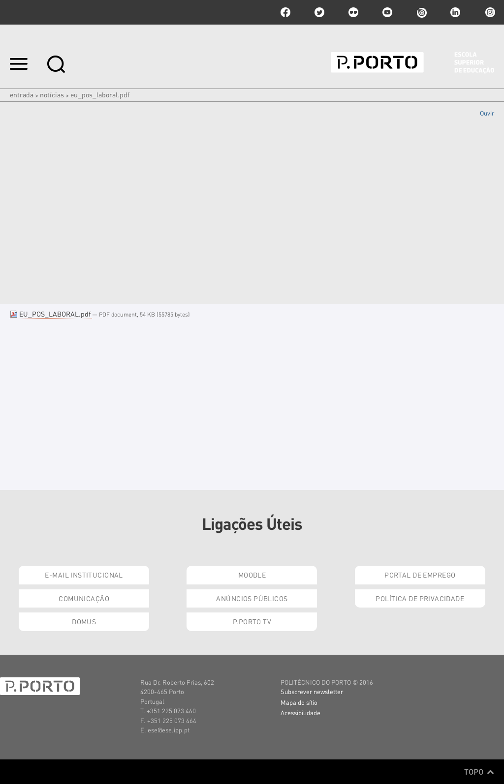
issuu (421, 12)
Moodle (252, 574)
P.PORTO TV (252, 621)
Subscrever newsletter (312, 691)
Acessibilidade (300, 712)
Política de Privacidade (420, 598)
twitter (319, 12)
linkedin (455, 12)
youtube (387, 12)
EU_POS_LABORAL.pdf (51, 313)
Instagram (489, 12)
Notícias (52, 94)
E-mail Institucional (84, 574)
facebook (285, 12)
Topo (479, 772)
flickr (353, 12)
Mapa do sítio (299, 702)
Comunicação (84, 598)
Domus (84, 621)
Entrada (21, 94)
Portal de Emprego (419, 574)
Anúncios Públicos (251, 598)
